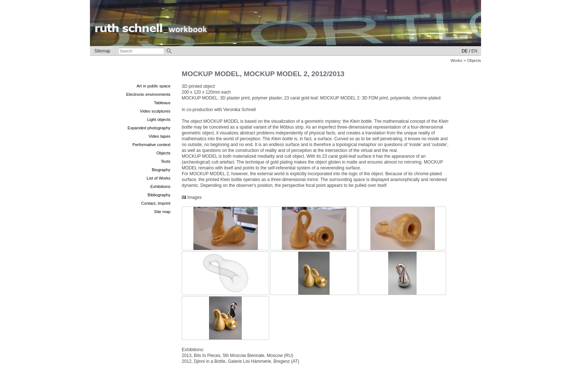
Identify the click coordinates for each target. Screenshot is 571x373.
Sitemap (102, 51)
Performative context (151, 144)
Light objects (158, 119)
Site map (162, 211)
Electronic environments (148, 94)
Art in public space (153, 86)
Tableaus (162, 103)
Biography (161, 170)
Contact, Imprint (155, 203)
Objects (163, 153)
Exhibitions (160, 186)
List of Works (158, 178)
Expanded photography (148, 128)
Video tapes (159, 136)
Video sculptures (155, 111)
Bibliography (158, 195)
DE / (466, 51)
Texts (165, 161)
